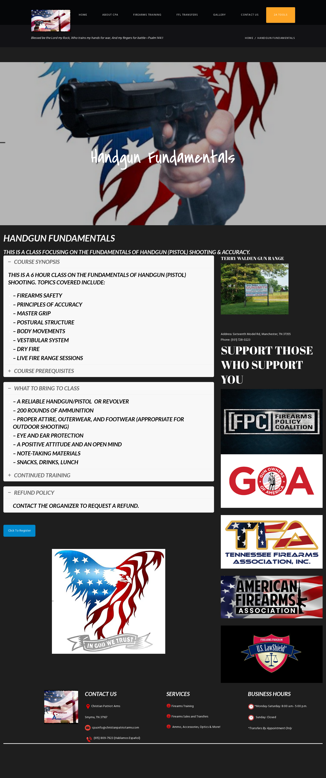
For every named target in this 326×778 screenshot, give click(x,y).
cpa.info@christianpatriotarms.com (115, 727)
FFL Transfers (187, 15)
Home (83, 15)
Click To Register (19, 530)
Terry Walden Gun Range (252, 258)
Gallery (219, 15)
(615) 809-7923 (103, 738)
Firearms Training (147, 15)
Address (226, 334)
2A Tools (281, 15)
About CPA (110, 15)
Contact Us (250, 15)
